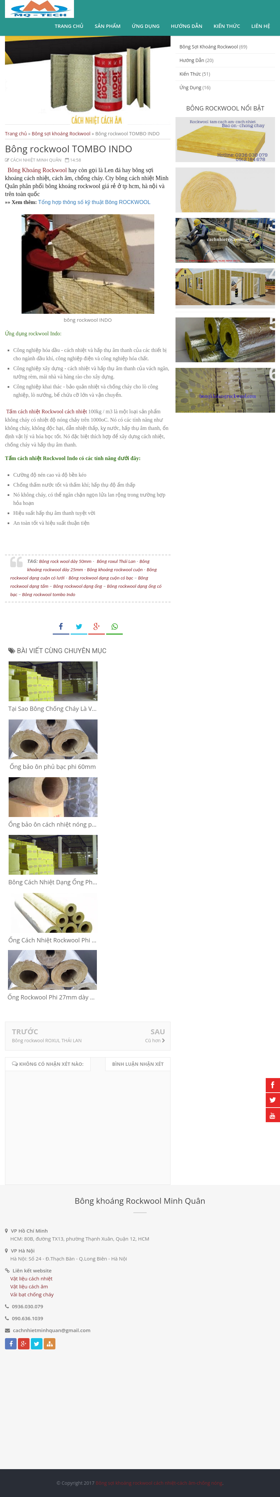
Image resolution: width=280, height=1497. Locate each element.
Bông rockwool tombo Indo (48, 594)
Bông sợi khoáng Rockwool (61, 133)
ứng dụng (190, 87)
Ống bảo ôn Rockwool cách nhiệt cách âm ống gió (218, 230)
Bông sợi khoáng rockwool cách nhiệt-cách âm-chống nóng (159, 1483)
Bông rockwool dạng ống (77, 586)
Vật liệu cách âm (29, 1286)
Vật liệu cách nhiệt (31, 1278)
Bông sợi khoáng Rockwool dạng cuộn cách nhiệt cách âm (224, 180)
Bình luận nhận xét (138, 1064)
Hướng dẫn (186, 26)
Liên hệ (260, 26)
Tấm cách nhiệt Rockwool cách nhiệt (46, 411)
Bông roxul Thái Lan (116, 561)
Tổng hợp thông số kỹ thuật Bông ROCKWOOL (94, 202)
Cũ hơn (155, 1040)
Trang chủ (69, 26)
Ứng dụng (146, 26)
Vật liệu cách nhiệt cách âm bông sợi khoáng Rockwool (220, 380)
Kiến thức (227, 26)
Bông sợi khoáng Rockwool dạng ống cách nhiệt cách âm (222, 330)
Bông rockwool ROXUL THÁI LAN (47, 1040)
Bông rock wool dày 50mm (65, 561)
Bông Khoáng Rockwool (37, 170)
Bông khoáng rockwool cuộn (115, 570)
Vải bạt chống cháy (32, 1294)
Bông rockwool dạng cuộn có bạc (101, 578)
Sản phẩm (107, 26)
